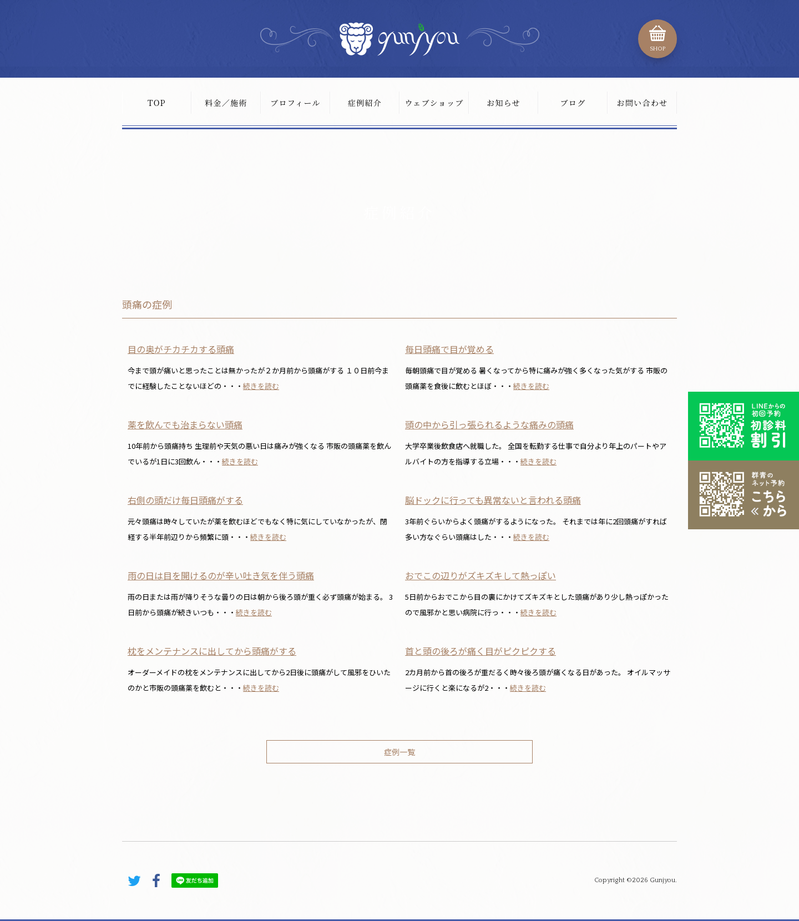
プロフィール (295, 102)
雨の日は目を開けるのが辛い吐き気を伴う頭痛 (221, 575)
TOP (157, 102)
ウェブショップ (433, 102)
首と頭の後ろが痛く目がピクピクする (480, 650)
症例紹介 (365, 102)
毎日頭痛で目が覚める (449, 349)
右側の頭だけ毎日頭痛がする (185, 500)
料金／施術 (226, 102)
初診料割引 (743, 426)
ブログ (572, 102)
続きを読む (261, 386)
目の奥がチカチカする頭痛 (181, 349)
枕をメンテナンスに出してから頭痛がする (212, 650)
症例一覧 (399, 751)
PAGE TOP (655, 834)
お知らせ (503, 102)
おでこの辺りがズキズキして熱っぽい (480, 575)
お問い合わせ (641, 102)
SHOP (657, 48)
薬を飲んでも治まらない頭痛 (185, 424)
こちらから (743, 494)
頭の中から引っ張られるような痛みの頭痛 (489, 424)
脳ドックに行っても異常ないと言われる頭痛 (493, 500)
